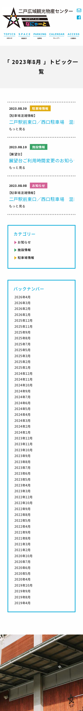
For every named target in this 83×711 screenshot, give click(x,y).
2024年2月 (22, 426)
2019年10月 (23, 585)
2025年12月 (23, 320)
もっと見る (17, 129)
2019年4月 (22, 603)
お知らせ (24, 242)
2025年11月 (23, 326)
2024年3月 (22, 420)
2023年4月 (22, 485)
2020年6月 (22, 567)
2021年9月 (22, 532)
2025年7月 (22, 344)
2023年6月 (22, 473)
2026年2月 (22, 308)
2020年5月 (22, 573)
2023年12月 (23, 438)
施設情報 (24, 249)
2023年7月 (22, 467)
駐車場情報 (26, 257)
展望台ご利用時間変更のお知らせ (43, 160)
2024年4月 (22, 414)
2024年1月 (22, 432)
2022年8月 (22, 514)
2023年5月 (22, 479)
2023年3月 (22, 491)
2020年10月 (23, 556)
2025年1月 (22, 367)
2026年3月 (22, 303)
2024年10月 (23, 385)
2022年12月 (23, 497)
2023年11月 (23, 444)
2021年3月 (22, 544)
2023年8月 (22, 462)
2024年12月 (23, 373)
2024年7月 (22, 397)
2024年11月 (23, 379)
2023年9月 (22, 455)
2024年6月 (22, 403)
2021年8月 (22, 538)
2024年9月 (22, 391)
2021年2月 (22, 550)
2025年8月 (22, 338)
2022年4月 (22, 526)
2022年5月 (22, 520)
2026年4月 (22, 297)
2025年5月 (22, 350)
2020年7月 (22, 561)
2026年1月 (22, 314)
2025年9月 (22, 332)
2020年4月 (22, 579)
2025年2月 (22, 361)
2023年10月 (23, 450)
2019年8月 (22, 597)
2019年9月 (22, 591)
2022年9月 (22, 509)
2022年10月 (23, 503)
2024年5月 (22, 408)
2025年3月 (22, 356)
